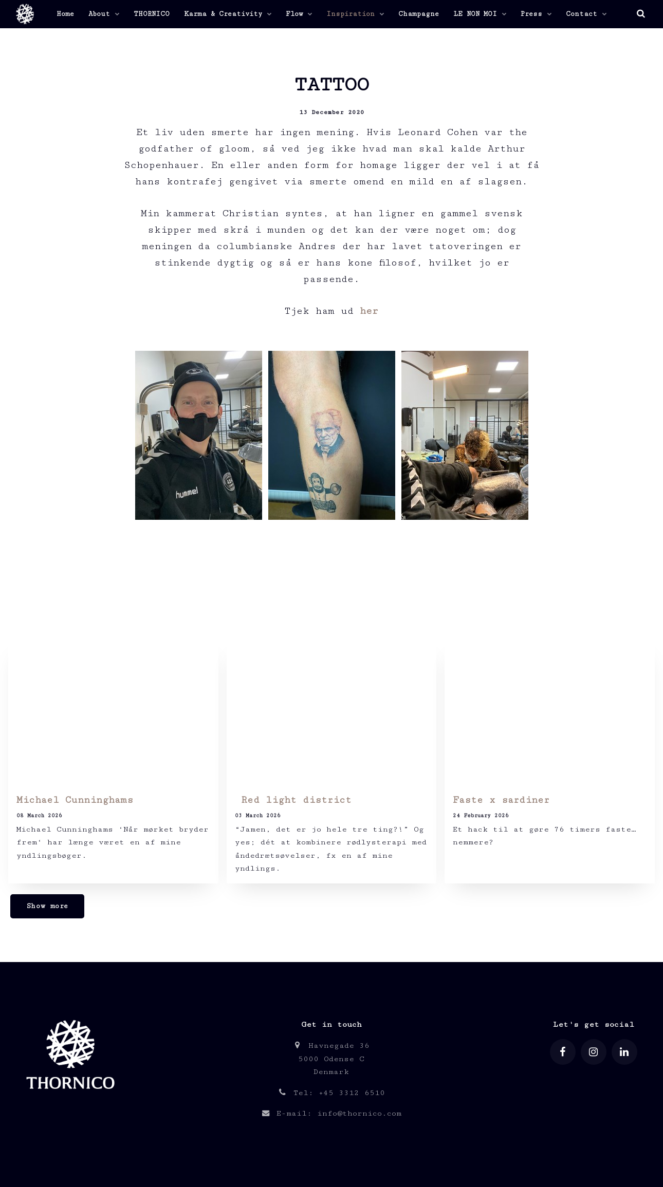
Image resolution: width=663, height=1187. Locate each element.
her (369, 310)
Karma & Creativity (227, 14)
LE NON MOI (479, 14)
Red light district (293, 800)
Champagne (418, 14)
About (103, 14)
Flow (299, 14)
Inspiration (355, 14)
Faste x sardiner (501, 800)
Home (65, 14)
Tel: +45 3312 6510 (331, 1092)
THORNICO (152, 14)
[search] (641, 14)
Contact (586, 14)
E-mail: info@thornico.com (331, 1113)
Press (536, 14)
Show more (47, 906)
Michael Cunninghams (74, 800)
